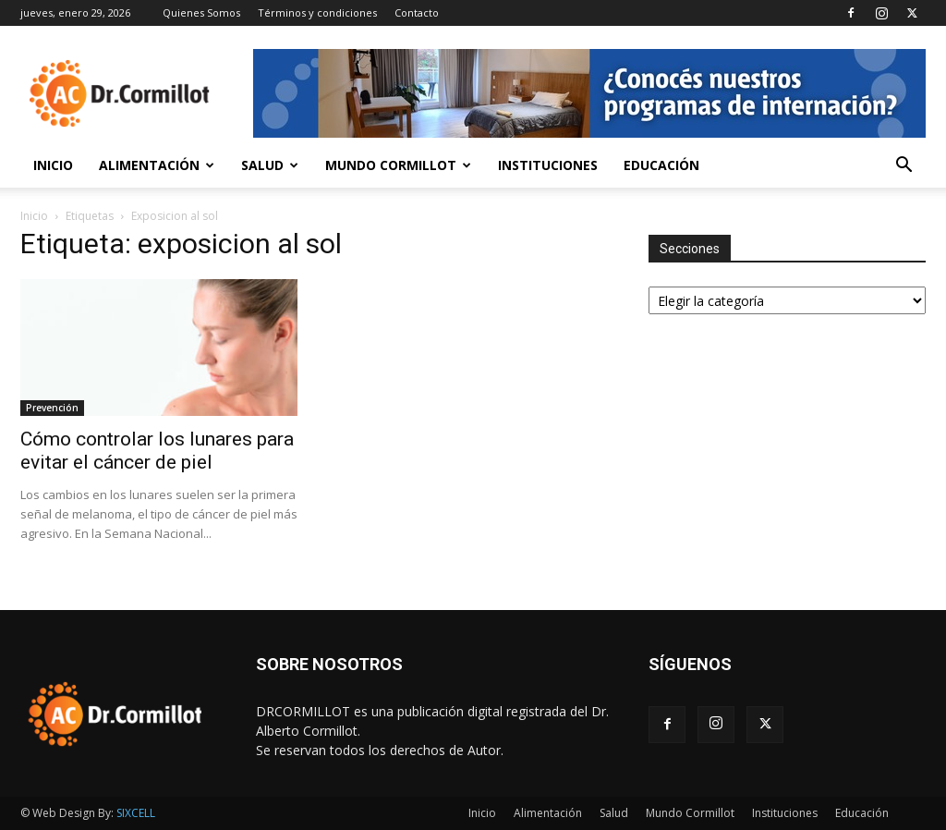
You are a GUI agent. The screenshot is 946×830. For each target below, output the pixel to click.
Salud (269, 165)
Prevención (52, 407)
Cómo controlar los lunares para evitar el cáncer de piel (157, 450)
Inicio (53, 165)
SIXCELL (135, 813)
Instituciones (548, 165)
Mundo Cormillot (398, 165)
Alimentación (156, 165)
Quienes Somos (201, 12)
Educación (661, 165)
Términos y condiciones (317, 12)
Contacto (416, 12)
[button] (903, 167)
